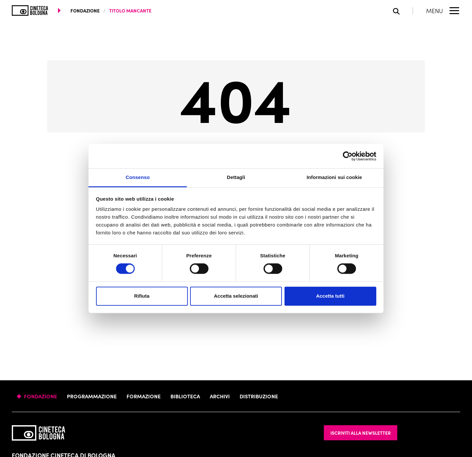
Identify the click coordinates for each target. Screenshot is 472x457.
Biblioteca (185, 396)
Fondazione (40, 396)
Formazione (144, 396)
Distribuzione (259, 396)
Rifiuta (141, 296)
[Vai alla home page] (30, 10)
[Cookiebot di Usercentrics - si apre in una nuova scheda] (347, 156)
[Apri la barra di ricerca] (403, 10)
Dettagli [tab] (236, 177)
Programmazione (92, 396)
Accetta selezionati (236, 296)
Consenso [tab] (137, 177)
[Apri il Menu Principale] (443, 10)
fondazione (85, 10)
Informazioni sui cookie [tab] (334, 177)
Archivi (220, 396)
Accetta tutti (330, 296)
